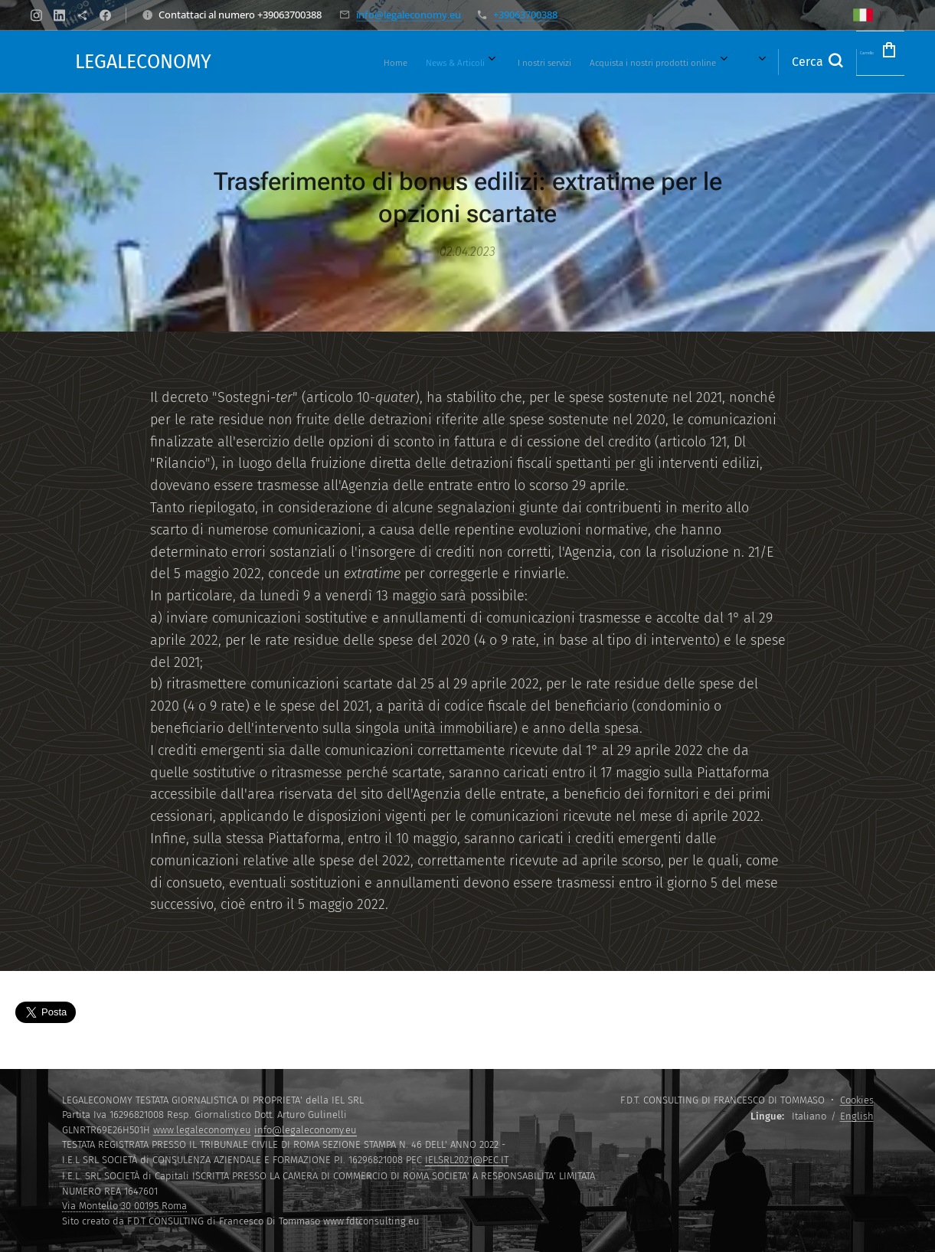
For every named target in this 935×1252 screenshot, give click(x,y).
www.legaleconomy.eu (202, 1130)
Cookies (857, 1100)
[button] (773, 62)
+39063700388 (525, 14)
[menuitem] (301, 62)
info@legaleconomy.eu (408, 14)
